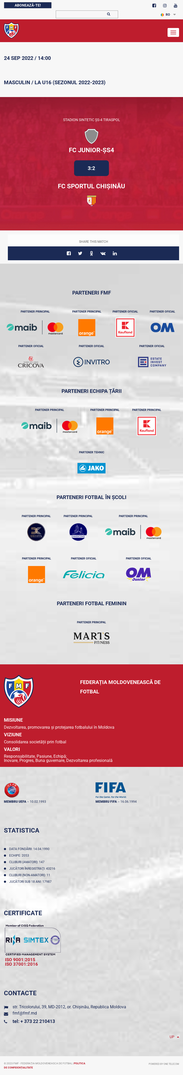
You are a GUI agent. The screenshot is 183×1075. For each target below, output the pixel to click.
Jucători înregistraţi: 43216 (33, 868)
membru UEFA (15, 802)
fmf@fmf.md (25, 1013)
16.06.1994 (128, 802)
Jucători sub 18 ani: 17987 (31, 882)
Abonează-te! (28, 5)
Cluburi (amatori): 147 (27, 862)
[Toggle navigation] (173, 32)
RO (165, 14)
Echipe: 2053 (20, 855)
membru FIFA (106, 802)
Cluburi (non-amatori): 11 (30, 875)
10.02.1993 (38, 802)
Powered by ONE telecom (164, 1064)
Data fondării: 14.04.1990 (30, 849)
